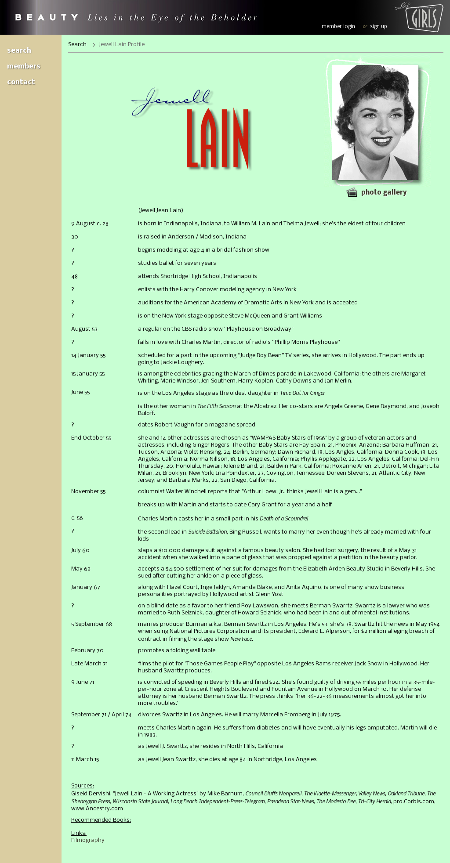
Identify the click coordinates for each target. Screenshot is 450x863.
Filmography (88, 840)
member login (338, 26)
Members (23, 66)
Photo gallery (383, 192)
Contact (21, 82)
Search (19, 50)
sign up (378, 26)
